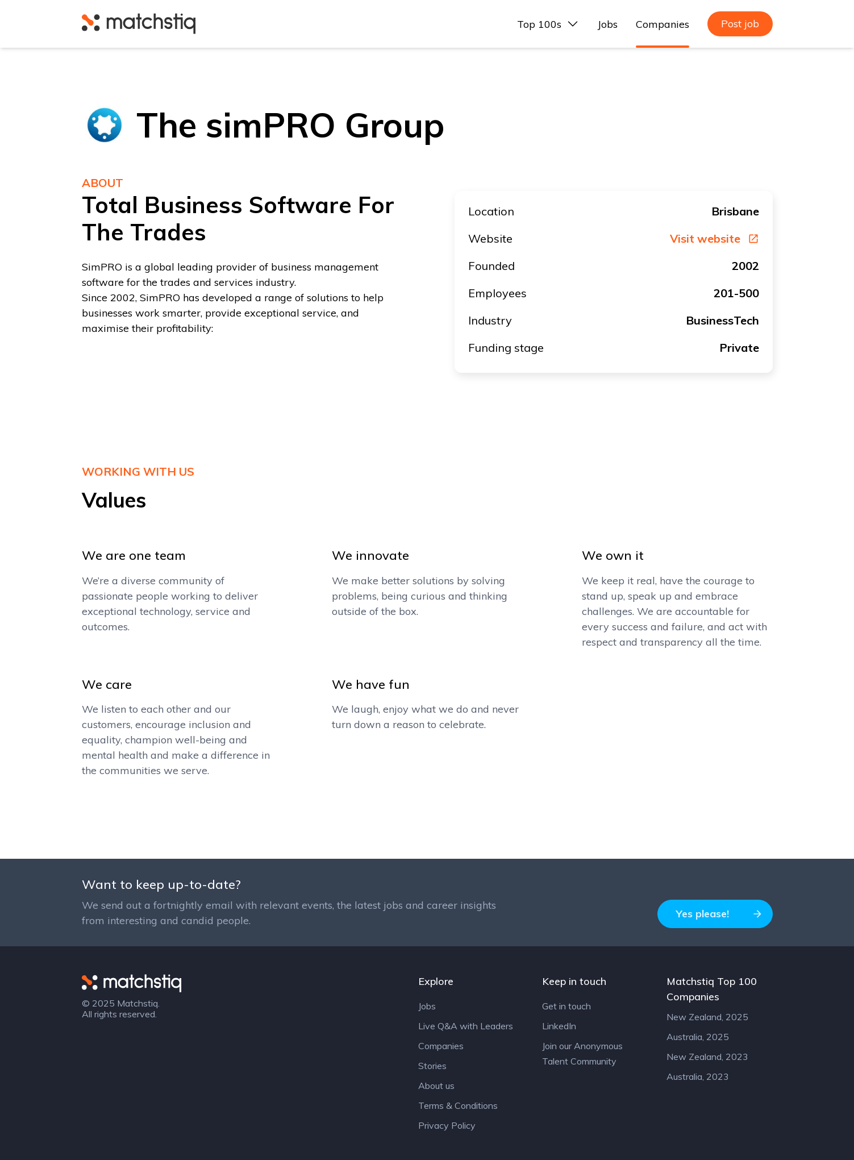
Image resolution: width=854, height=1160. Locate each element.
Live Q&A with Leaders (465, 1026)
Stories (432, 1065)
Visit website (714, 239)
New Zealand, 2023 (707, 1056)
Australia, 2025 (697, 1036)
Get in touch (566, 1006)
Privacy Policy (447, 1125)
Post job (740, 23)
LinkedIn (559, 1026)
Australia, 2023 (697, 1076)
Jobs (608, 24)
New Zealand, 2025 (707, 1016)
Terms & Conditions (458, 1105)
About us (436, 1085)
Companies (662, 24)
